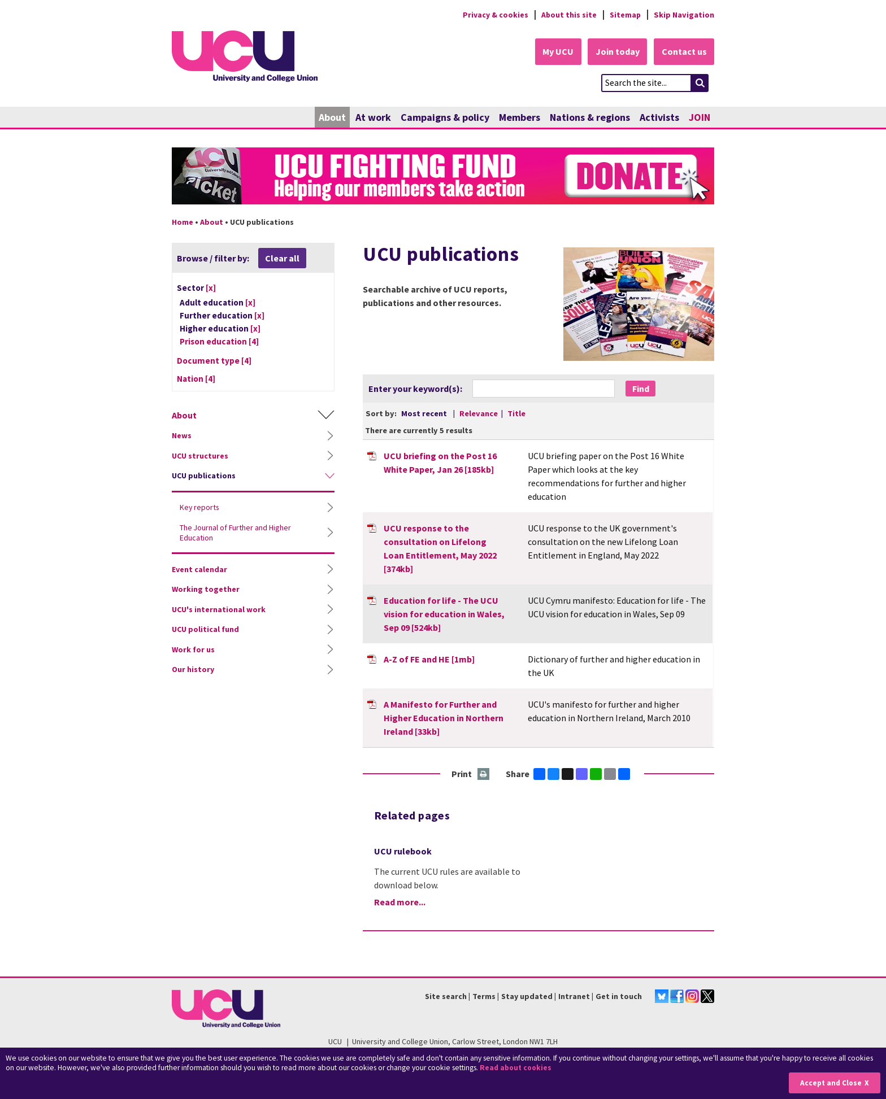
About (332, 117)
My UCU (555, 52)
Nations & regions (590, 117)
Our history (193, 670)
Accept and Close (830, 1083)
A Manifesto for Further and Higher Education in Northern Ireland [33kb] (443, 718)
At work (373, 117)
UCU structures (200, 456)
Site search (446, 996)
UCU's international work (219, 609)
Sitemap (625, 15)
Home (182, 222)
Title (516, 413)
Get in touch (619, 996)
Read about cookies (517, 1067)
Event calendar (199, 569)
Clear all (282, 258)
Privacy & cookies (493, 15)
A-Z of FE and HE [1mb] (429, 659)
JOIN (699, 117)
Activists (659, 117)
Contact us (683, 52)
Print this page (484, 774)
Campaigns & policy (445, 117)
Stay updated (527, 996)
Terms (484, 996)
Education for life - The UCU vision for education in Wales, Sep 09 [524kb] (444, 614)
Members (519, 117)
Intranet (574, 996)
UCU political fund (205, 630)
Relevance (479, 413)
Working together (206, 590)
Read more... (399, 902)
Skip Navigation (684, 15)
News (182, 436)
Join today (616, 52)
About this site (568, 15)
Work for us (193, 649)
